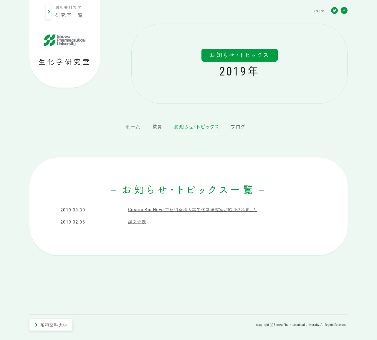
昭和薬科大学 (64, 11)
